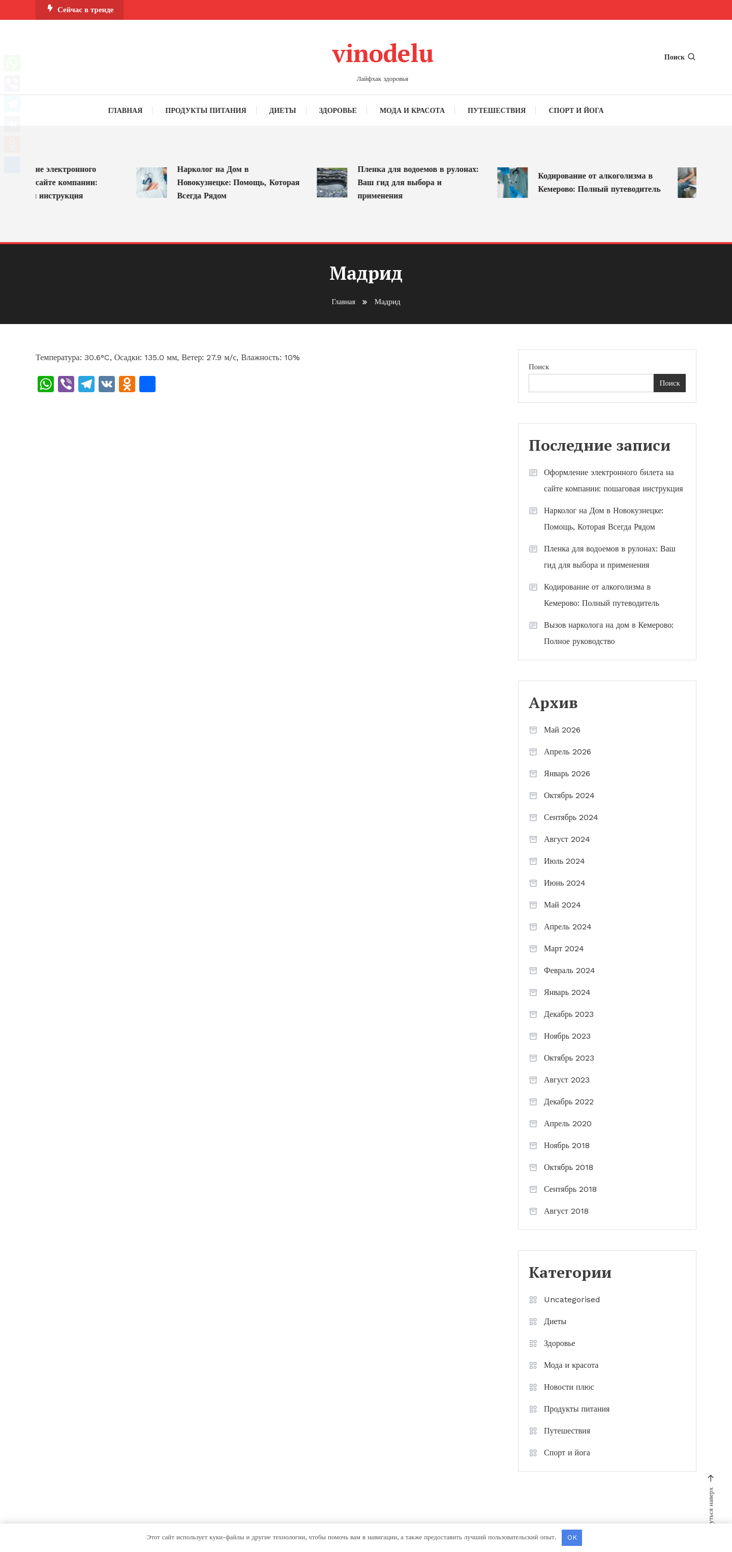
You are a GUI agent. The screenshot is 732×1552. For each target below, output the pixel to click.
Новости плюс (569, 1387)
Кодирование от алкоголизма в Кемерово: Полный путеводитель (608, 182)
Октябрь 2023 (569, 1058)
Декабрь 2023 (569, 1014)
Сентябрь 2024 (571, 817)
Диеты (282, 110)
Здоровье (338, 110)
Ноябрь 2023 (567, 1036)
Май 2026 (562, 730)
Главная (125, 110)
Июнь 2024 (565, 883)
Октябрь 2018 (568, 1167)
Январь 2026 (567, 773)
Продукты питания (205, 110)
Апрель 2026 (567, 751)
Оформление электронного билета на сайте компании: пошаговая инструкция (56, 182)
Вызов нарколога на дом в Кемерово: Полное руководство (609, 633)
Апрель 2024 (568, 926)
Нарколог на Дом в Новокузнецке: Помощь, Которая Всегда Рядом (248, 182)
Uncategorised (572, 1299)
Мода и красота (412, 110)
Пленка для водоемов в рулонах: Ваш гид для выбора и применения (427, 182)
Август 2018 (566, 1211)
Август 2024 (567, 839)
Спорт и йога (575, 110)
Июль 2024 (564, 861)
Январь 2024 (567, 992)
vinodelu (382, 51)
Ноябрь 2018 (567, 1145)
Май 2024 (562, 905)
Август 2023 (567, 1080)
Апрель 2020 (568, 1123)
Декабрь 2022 (569, 1101)
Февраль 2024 (569, 970)
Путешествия (497, 110)
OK (572, 1537)
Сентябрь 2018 (570, 1189)
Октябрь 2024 (569, 795)
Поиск (680, 57)
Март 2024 (564, 948)
